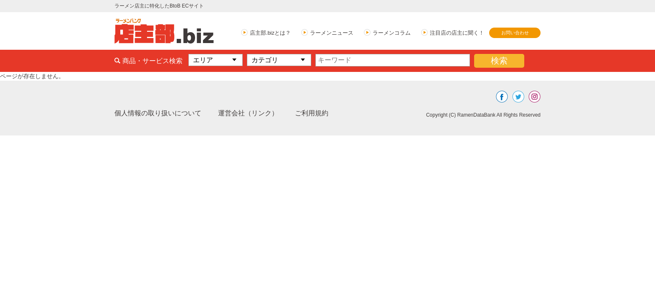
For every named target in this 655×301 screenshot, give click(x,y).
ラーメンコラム (392, 33)
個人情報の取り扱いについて (157, 113)
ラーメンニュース (331, 33)
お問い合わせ (515, 32)
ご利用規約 (311, 113)
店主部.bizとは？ (270, 33)
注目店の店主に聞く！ (457, 33)
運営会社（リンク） (248, 113)
